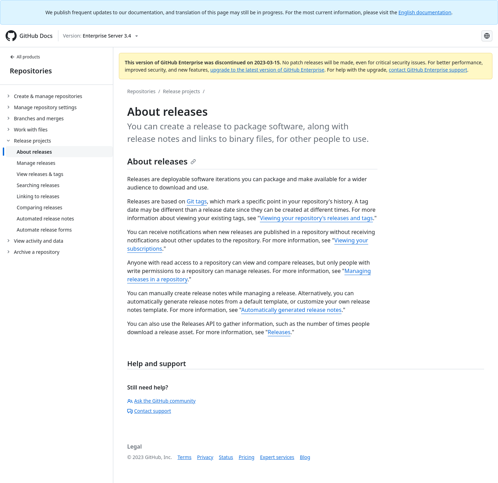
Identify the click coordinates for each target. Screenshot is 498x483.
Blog (305, 457)
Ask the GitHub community (161, 400)
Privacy (205, 457)
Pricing (246, 457)
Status (226, 457)
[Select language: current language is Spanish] (486, 35)
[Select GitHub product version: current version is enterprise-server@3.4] (100, 35)
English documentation (425, 12)
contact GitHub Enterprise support (428, 69)
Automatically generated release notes (291, 310)
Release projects (181, 91)
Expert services (277, 457)
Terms (184, 457)
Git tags (197, 201)
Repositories (31, 70)
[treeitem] (59, 96)
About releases (161, 161)
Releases (279, 332)
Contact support (149, 411)
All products (25, 57)
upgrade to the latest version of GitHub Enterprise (267, 69)
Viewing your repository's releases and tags (316, 218)
